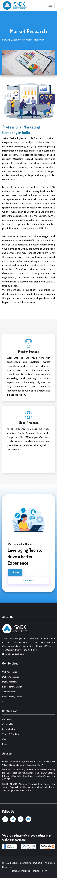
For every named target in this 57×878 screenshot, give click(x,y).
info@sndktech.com (15, 653)
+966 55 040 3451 (31, 650)
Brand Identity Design (12, 686)
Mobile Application (11, 676)
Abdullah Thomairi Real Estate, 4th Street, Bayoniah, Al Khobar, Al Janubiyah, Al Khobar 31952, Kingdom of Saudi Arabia (28, 787)
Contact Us (28, 580)
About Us (6, 719)
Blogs (4, 744)
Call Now (15, 572)
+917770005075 (13, 650)
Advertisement (9, 691)
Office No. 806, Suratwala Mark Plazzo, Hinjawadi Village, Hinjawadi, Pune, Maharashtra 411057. (28, 763)
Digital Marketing (9, 681)
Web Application (9, 671)
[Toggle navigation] (50, 5)
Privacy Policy (8, 729)
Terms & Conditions (11, 734)
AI (3, 701)
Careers (5, 739)
